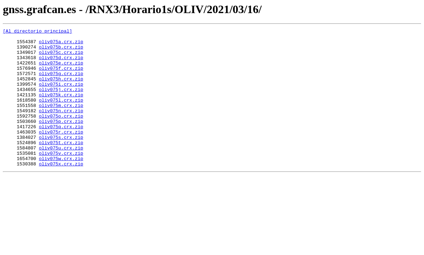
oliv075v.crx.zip (61, 178)
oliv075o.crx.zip (61, 134)
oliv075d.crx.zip (61, 64)
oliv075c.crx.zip (61, 57)
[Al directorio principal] (37, 32)
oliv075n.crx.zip (61, 127)
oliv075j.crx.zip (61, 102)
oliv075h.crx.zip (61, 89)
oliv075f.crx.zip (61, 76)
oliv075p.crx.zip (61, 140)
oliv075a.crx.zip (61, 44)
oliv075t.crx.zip (61, 166)
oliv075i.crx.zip (61, 95)
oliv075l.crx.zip (61, 115)
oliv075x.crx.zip (61, 191)
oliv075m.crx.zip (61, 121)
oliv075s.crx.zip (61, 159)
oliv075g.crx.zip (61, 83)
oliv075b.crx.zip (61, 51)
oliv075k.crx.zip (61, 108)
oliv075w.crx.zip (61, 185)
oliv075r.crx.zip (61, 153)
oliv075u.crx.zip (61, 172)
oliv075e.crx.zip (61, 70)
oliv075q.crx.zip (61, 146)
